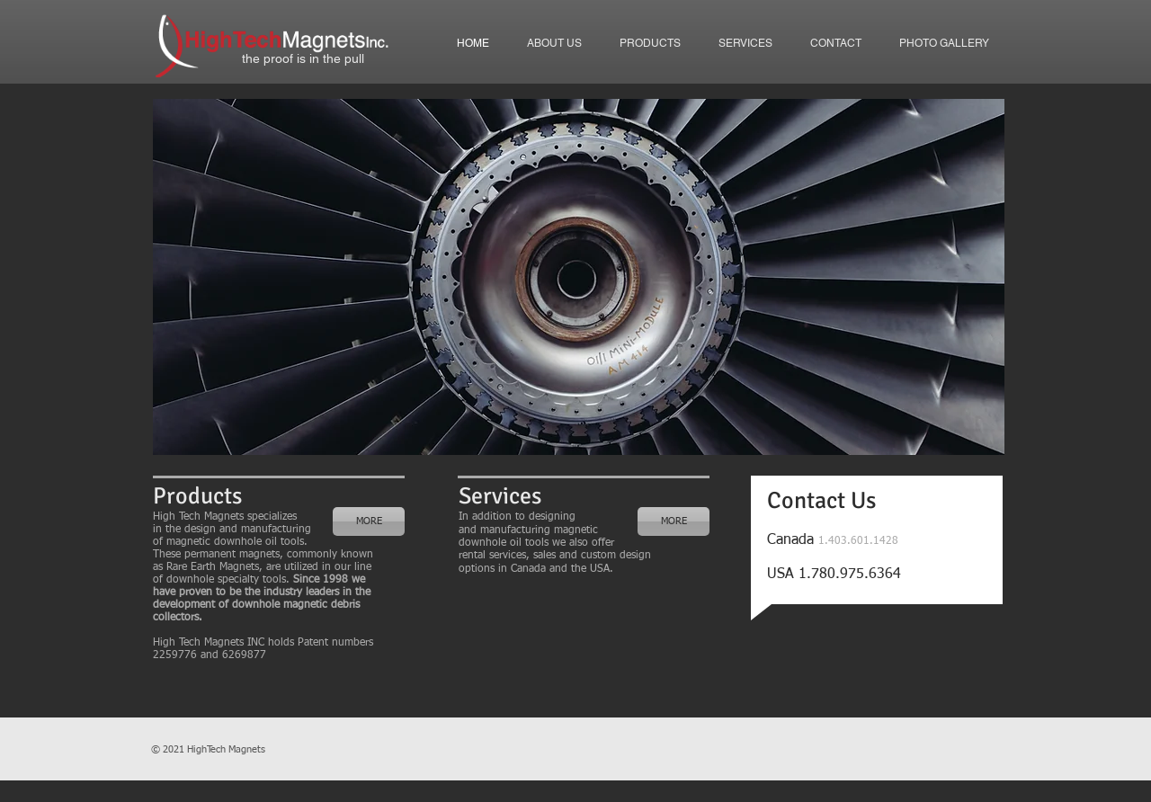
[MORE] (369, 521)
